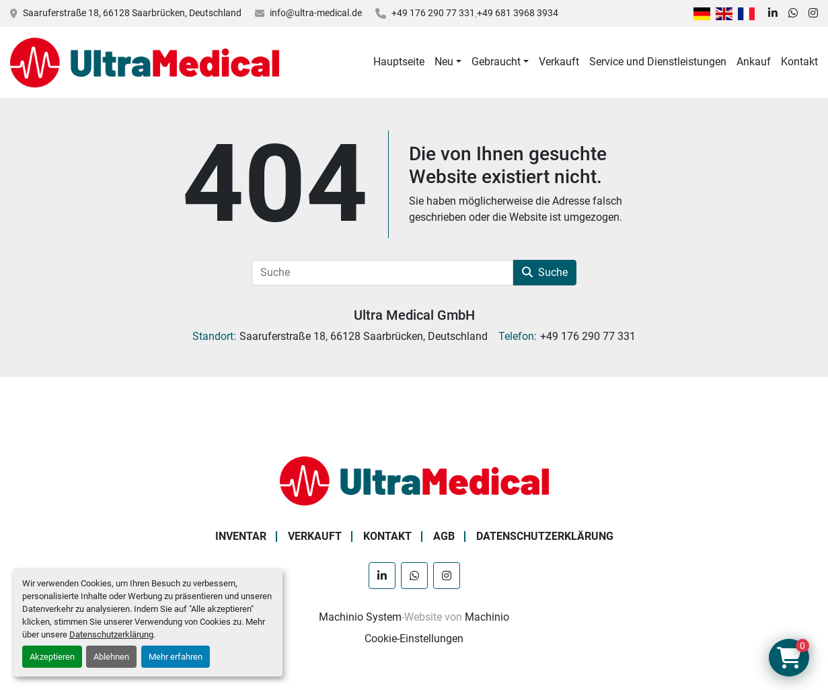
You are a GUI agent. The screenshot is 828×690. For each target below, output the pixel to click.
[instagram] (813, 13)
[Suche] (382, 272)
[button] (448, 62)
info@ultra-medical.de (316, 12)
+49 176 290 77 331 (433, 12)
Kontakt (799, 61)
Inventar (240, 536)
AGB (444, 536)
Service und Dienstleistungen (657, 61)
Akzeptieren (52, 657)
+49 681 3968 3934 (517, 12)
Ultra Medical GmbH (414, 315)
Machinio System (360, 617)
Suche (545, 272)
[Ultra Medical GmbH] (414, 480)
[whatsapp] (793, 13)
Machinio (487, 617)
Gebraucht (496, 61)
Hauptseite (398, 61)
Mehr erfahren (175, 657)
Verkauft (559, 61)
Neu (444, 61)
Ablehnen (111, 657)
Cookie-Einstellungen (414, 638)
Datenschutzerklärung (111, 634)
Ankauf (754, 61)
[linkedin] (773, 13)
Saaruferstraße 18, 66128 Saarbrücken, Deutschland (132, 12)
